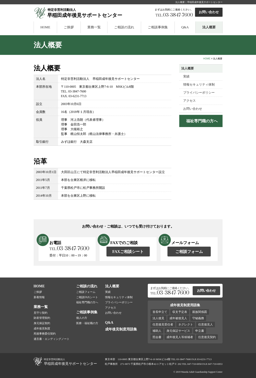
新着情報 (39, 297)
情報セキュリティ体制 (199, 84)
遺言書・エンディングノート (51, 338)
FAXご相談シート (128, 251)
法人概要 (209, 27)
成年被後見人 (178, 318)
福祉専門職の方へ (87, 302)
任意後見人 (205, 324)
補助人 (156, 330)
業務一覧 (94, 27)
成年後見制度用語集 (121, 329)
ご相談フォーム (189, 251)
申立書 (199, 330)
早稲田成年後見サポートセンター (97, 12)
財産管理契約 (42, 317)
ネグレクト (185, 324)
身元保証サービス (178, 330)
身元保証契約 (42, 323)
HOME (45, 27)
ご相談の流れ (124, 27)
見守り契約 (40, 312)
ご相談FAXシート (87, 297)
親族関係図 (199, 311)
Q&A (185, 27)
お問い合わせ (209, 12)
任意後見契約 (207, 337)
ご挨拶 (69, 27)
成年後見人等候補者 (179, 337)
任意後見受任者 (162, 324)
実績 (186, 76)
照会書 (156, 337)
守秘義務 (198, 318)
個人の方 (81, 317)
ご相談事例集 (158, 27)
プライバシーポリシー (199, 92)
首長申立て (159, 311)
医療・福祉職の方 (87, 323)
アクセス (189, 100)
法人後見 (158, 318)
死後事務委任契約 (45, 333)
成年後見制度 (42, 328)
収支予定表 (179, 311)
